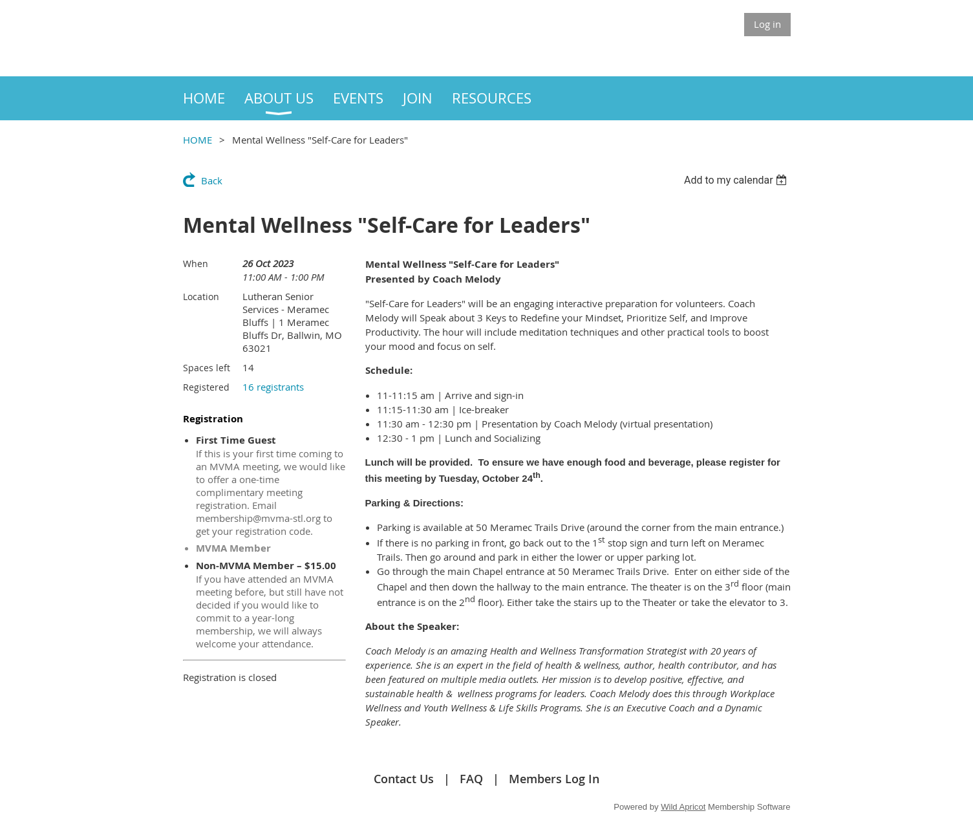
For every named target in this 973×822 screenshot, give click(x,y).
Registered (206, 387)
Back (211, 180)
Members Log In (554, 778)
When (195, 263)
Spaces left (206, 368)
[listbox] (737, 180)
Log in (767, 23)
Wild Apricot (683, 807)
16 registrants (273, 386)
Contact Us (404, 778)
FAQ (471, 778)
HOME (197, 139)
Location (201, 296)
